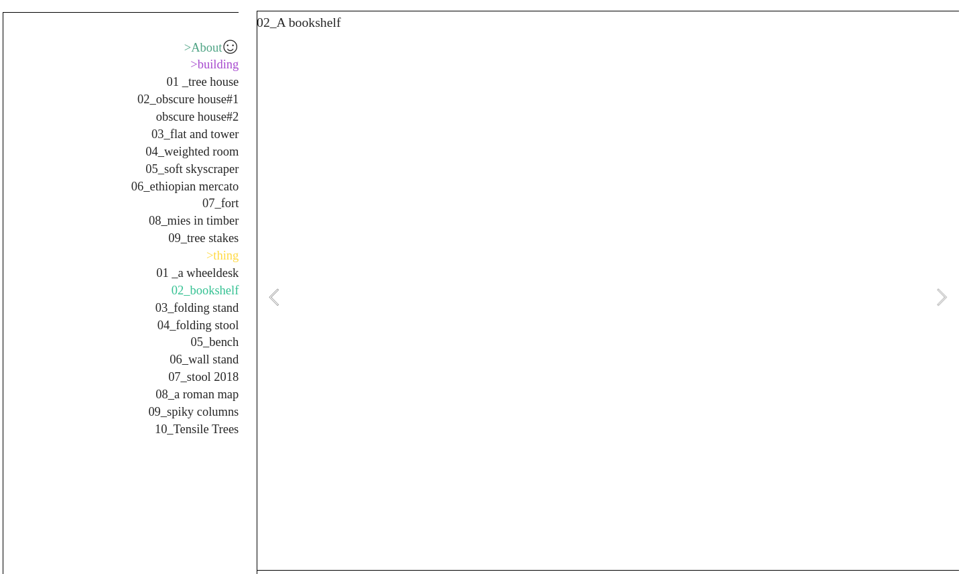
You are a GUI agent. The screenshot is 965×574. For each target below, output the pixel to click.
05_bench (215, 342)
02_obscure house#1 (188, 99)
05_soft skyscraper (192, 169)
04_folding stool (198, 325)
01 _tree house (203, 82)
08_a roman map (197, 394)
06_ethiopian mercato (185, 186)
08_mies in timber (194, 220)
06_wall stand (204, 359)
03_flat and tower (195, 134)
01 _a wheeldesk (197, 273)
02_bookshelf (205, 290)
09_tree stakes (203, 238)
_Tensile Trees (203, 429)
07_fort (220, 203)
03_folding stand (197, 307)
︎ (230, 47)
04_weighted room (192, 151)
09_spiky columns (193, 411)
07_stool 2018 (203, 377)
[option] (608, 297)
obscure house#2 (197, 116)
